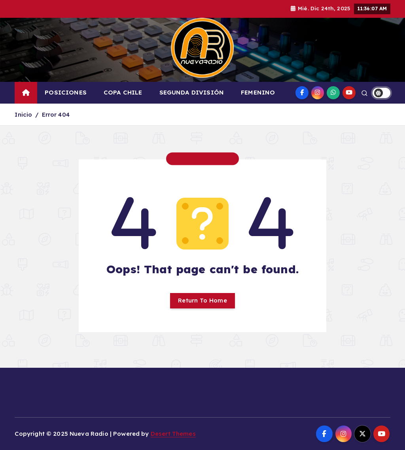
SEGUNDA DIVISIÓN (191, 92)
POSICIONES (66, 92)
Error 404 (56, 114)
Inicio (23, 114)
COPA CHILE (123, 92)
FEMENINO (258, 92)
